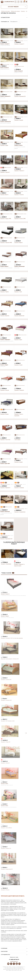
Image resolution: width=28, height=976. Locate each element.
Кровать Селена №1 (6, 679)
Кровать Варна (18, 242)
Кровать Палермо (19, 390)
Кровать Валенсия (19, 315)
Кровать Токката (19, 194)
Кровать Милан (4, 414)
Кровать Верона (4, 315)
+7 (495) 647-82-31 (14, 959)
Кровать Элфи (4, 145)
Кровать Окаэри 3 (19, 44)
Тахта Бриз (17, 439)
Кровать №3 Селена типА (7, 721)
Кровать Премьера (6, 564)
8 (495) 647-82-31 (9, 1)
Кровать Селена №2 (6, 700)
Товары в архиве (7, 572)
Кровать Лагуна (4, 390)
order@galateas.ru (14, 961)
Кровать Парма (4, 291)
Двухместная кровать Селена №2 (10, 658)
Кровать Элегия (5, 763)
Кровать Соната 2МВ (19, 218)
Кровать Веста (4, 194)
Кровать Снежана (19, 487)
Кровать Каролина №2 (6, 538)
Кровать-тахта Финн (6, 827)
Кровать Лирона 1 (5, 172)
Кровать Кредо (18, 462)
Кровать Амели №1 (6, 848)
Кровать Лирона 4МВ (6, 242)
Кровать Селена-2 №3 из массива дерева (12, 638)
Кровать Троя (18, 291)
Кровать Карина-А (5, 487)
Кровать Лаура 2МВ (5, 218)
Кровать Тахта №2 (5, 439)
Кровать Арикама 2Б (20, 96)
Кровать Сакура (18, 120)
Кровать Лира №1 (5, 742)
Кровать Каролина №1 (7, 869)
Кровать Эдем (18, 339)
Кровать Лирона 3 (19, 170)
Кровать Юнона (5, 889)
